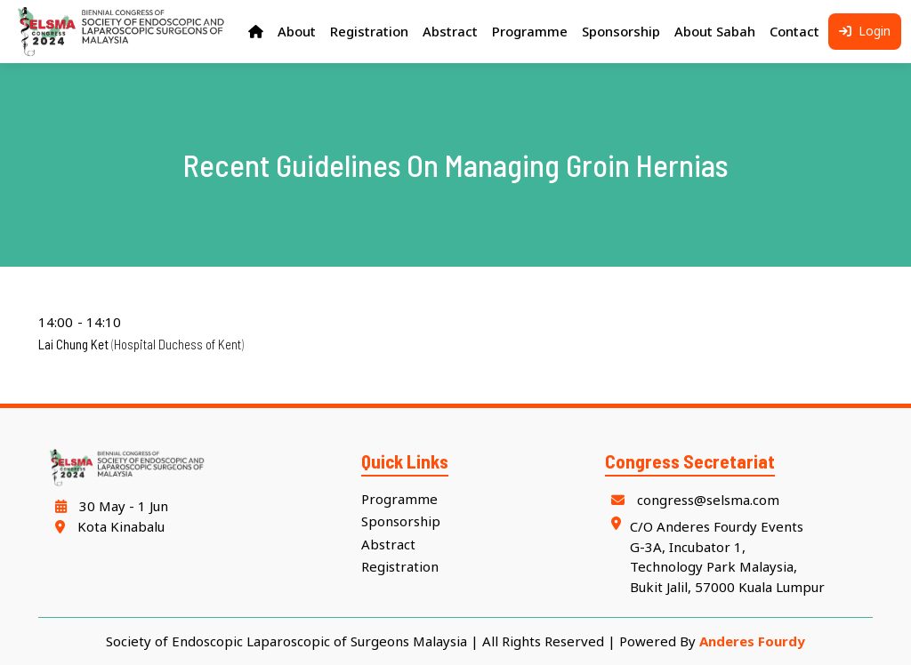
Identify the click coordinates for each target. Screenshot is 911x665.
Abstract (388, 544)
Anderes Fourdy (752, 641)
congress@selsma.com (692, 500)
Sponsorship (400, 521)
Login (865, 31)
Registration (400, 567)
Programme (399, 499)
